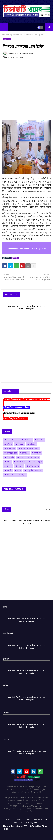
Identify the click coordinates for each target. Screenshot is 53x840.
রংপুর (19, 470)
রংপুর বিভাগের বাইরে (34, 470)
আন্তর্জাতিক (28, 440)
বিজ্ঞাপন (9, 466)
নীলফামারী (10, 457)
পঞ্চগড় (21, 457)
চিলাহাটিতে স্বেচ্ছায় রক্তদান (29, 448)
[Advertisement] (26, 88)
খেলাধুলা (21, 444)
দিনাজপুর (37, 453)
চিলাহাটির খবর (12, 453)
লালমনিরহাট (11, 475)
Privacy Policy (32, 822)
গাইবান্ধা (32, 444)
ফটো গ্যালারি (34, 457)
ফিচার (8, 461)
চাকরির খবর (11, 448)
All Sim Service (12, 440)
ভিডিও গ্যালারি (34, 466)
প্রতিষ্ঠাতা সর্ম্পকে (23, 819)
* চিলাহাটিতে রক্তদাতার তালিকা (16, 407)
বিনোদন (20, 466)
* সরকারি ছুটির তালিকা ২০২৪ (15, 418)
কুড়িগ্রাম (9, 444)
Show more (44, 295)
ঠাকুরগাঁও (13, 34)
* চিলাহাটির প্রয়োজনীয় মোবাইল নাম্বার (19, 413)
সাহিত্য (23, 475)
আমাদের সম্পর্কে (40, 819)
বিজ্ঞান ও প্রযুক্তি (36, 461)
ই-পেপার (40, 440)
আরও (48, 509)
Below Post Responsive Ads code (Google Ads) (27, 248)
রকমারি (9, 470)
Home (5, 34)
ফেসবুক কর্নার (20, 461)
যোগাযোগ (18, 822)
